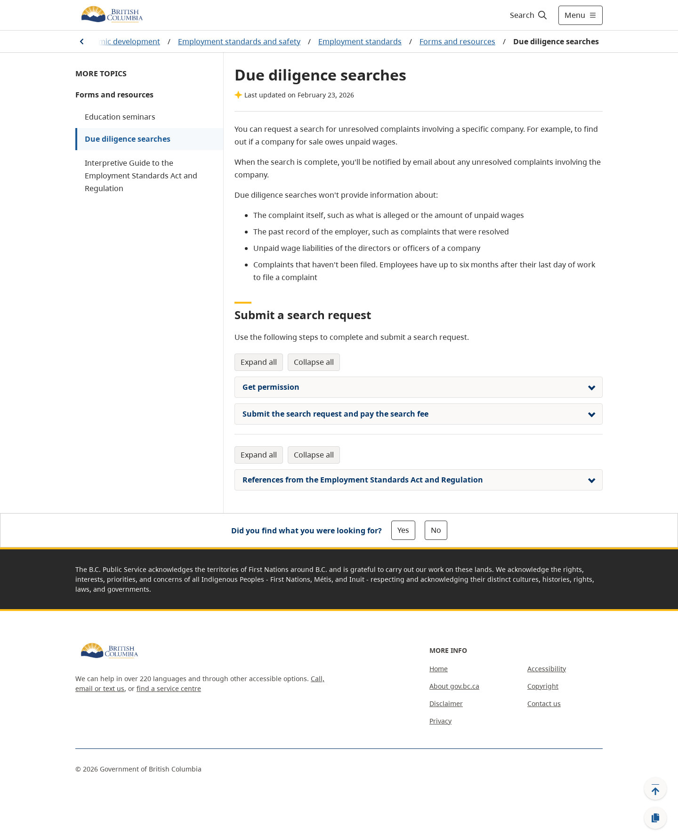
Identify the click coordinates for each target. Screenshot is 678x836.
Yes (403, 530)
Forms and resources (457, 41)
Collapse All (314, 362)
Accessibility (546, 668)
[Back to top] (655, 788)
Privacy (440, 720)
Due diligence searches (127, 139)
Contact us (544, 703)
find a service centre (169, 688)
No (436, 530)
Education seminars (120, 117)
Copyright (542, 686)
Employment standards (360, 41)
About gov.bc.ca (454, 686)
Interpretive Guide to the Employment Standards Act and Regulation (141, 175)
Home (438, 668)
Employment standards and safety (239, 41)
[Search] (529, 15)
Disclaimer (446, 703)
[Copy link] (655, 818)
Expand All (259, 362)
